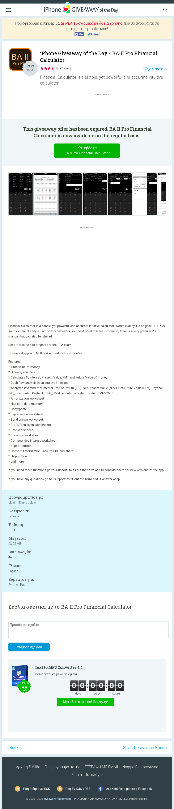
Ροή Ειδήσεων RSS (36, 789)
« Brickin (14, 747)
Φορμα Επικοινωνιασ (140, 767)
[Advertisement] (103, 106)
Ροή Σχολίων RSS (77, 789)
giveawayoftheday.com (57, 798)
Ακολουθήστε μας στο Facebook (129, 789)
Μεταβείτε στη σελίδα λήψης (85, 702)
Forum (76, 774)
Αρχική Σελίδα (28, 767)
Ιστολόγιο (94, 774)
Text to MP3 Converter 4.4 (58, 667)
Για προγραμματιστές (62, 767)
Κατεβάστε (87, 150)
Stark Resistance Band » (145, 747)
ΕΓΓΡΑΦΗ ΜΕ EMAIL (102, 767)
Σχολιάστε (154, 69)
